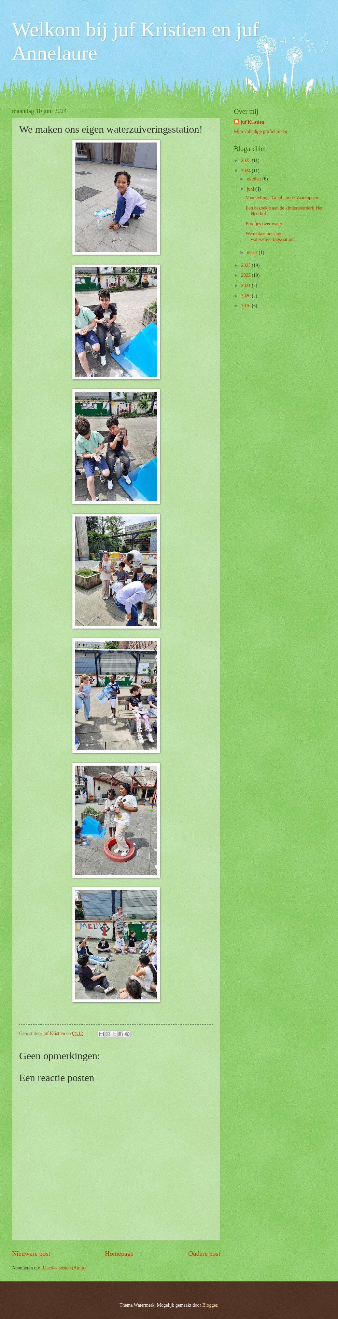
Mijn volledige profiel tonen (260, 131)
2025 (246, 160)
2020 (246, 295)
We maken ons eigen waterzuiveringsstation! (270, 236)
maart (253, 252)
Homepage (119, 1253)
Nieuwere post (31, 1253)
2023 (246, 265)
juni (251, 189)
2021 (246, 285)
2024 (246, 170)
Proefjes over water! (264, 223)
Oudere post (204, 1253)
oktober (255, 178)
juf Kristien (252, 122)
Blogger (209, 1305)
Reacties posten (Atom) (63, 1267)
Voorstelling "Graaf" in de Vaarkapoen (281, 197)
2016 (246, 305)
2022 (246, 275)
